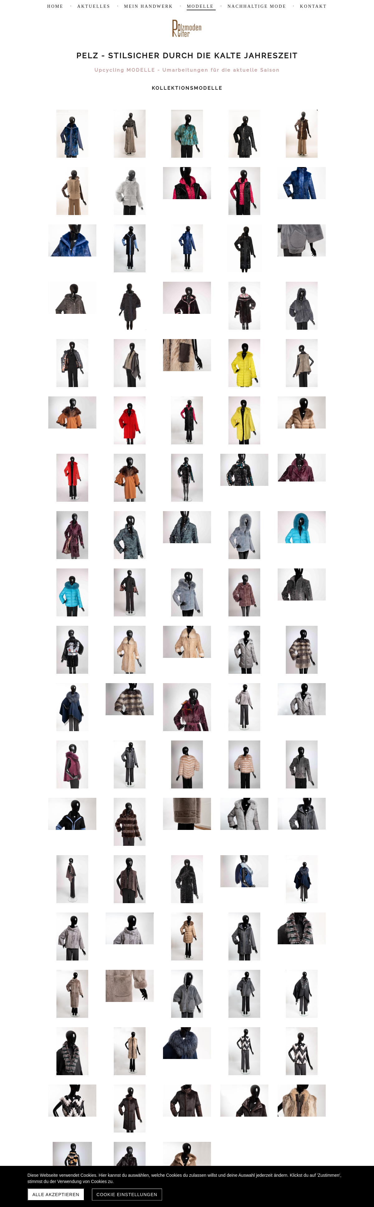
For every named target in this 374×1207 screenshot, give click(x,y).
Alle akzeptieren (55, 1194)
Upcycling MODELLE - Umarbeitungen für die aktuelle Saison (187, 70)
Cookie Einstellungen (127, 1194)
